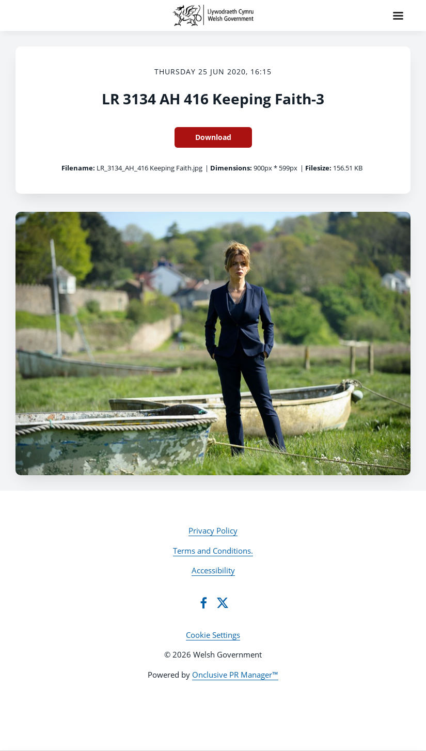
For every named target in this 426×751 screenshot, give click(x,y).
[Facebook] (203, 602)
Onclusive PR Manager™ (235, 674)
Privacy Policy (213, 530)
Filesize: (318, 168)
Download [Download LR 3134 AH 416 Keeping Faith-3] (213, 137)
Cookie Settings (213, 635)
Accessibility (213, 570)
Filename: (78, 168)
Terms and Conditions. (213, 550)
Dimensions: (231, 168)
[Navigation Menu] (398, 15)
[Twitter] (222, 602)
